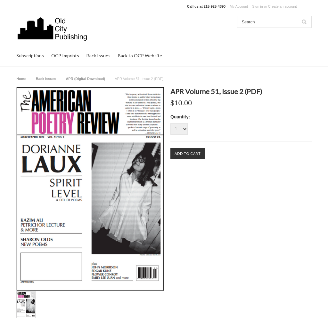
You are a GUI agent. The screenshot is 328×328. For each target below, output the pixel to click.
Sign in (257, 6)
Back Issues (98, 55)
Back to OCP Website (140, 55)
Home (21, 79)
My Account (239, 6)
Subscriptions (30, 55)
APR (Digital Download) (85, 79)
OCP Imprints (65, 55)
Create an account (282, 6)
